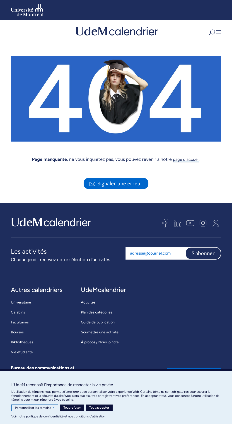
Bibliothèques (22, 344)
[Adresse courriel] (155, 255)
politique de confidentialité (45, 416)
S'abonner (203, 255)
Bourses (17, 334)
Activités (88, 304)
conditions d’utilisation (90, 416)
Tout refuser (72, 408)
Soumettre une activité (99, 334)
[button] (214, 32)
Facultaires (20, 324)
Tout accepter (99, 408)
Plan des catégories (96, 314)
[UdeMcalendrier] (116, 32)
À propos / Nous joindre (100, 344)
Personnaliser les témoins (35, 408)
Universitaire (21, 304)
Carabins (18, 314)
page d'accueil (186, 161)
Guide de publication (98, 324)
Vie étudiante (22, 354)
